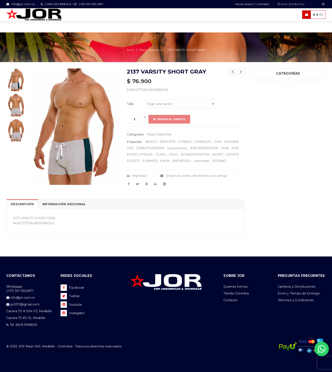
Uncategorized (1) (268, 84)
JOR (130, 148)
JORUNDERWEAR (204, 148)
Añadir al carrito (171, 119)
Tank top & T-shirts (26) (272, 101)
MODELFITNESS (140, 154)
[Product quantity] (134, 119)
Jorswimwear (177, 148)
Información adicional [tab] (64, 204)
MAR (235, 148)
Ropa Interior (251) (269, 93)
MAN (225, 148)
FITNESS (185, 142)
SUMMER (150, 161)
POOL (173, 154)
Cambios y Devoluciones (296, 286)
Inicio (130, 50)
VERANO (219, 161)
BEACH (151, 142)
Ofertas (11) (263, 136)
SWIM (165, 161)
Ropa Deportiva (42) (270, 119)
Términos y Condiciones (296, 300)
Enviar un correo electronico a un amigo (193, 176)
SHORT (217, 154)
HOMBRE (231, 142)
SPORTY (133, 161)
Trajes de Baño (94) (269, 110)
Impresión (137, 176)
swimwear (201, 161)
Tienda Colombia (236, 293)
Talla (130, 104)
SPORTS (232, 154)
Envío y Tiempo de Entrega (299, 293)
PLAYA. (160, 154)
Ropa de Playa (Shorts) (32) (275, 127)
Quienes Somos (235, 286)
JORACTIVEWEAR (150, 148)
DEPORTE (168, 142)
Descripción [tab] (22, 204)
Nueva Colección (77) (271, 145)
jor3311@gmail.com (25, 304)
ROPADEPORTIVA (195, 154)
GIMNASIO (202, 142)
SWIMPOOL (181, 161)
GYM (217, 142)
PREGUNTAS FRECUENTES (301, 276)
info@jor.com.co (22, 298)
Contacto (230, 300)
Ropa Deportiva (151, 50)
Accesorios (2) (265, 153)
